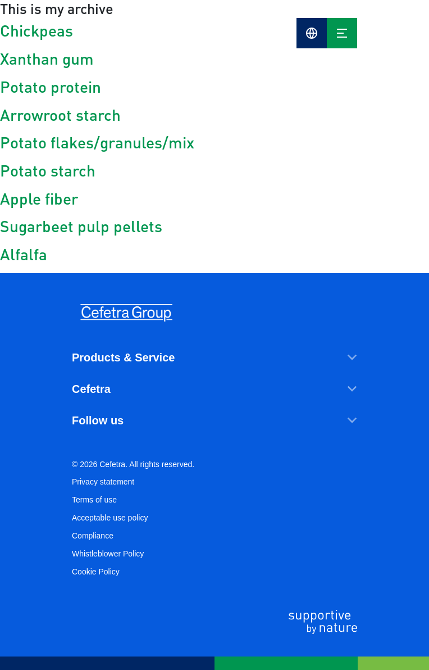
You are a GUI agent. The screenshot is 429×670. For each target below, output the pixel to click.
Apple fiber (39, 198)
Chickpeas (36, 30)
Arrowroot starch (60, 115)
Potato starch (47, 170)
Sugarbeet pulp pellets (81, 226)
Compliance (92, 535)
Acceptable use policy (110, 517)
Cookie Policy (96, 571)
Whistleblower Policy (108, 553)
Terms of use (94, 499)
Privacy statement (103, 481)
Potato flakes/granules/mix (97, 142)
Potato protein (50, 86)
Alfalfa (23, 254)
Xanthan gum (47, 58)
